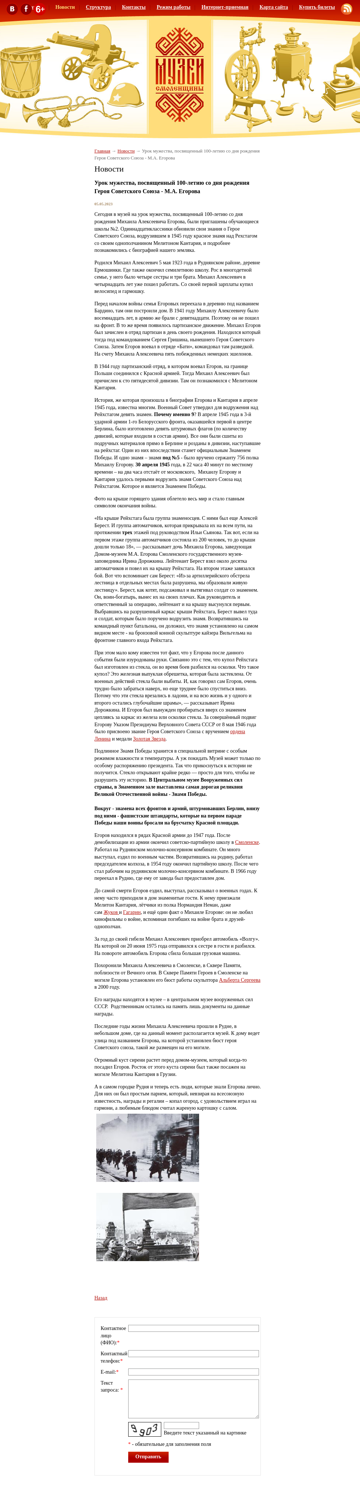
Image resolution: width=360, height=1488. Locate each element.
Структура (98, 7)
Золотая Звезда (149, 739)
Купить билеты (317, 7)
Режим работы (173, 7)
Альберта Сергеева (239, 980)
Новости (126, 151)
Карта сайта (273, 7)
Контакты (133, 7)
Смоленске (247, 842)
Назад (100, 1298)
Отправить (149, 1456)
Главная (102, 151)
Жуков (111, 912)
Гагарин (132, 912)
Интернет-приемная (224, 7)
